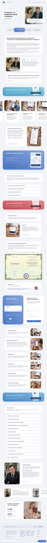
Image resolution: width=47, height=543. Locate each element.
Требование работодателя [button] (9, 159)
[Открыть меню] (43, 2)
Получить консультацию (36, 398)
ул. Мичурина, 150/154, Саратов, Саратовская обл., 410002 (11, 526)
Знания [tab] (32, 59)
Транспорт (29, 535)
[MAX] (37, 536)
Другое (23, 536)
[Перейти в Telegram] (39, 536)
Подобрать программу (35, 206)
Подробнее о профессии (23, 81)
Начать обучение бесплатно (42, 541)
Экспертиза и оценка (28, 532)
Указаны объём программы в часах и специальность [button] (12, 158)
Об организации (38, 530)
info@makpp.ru (35, 526)
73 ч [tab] (33, 154)
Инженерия (21, 535)
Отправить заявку (34, 321)
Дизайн (32, 535)
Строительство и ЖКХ (22, 532)
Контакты (38, 534)
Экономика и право (27, 533)
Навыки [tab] (35, 59)
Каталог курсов (29, 2)
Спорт (20, 536)
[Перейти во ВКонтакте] (40, 536)
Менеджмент (32, 533)
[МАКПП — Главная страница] (9, 2)
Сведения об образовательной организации (36, 2)
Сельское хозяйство (22, 533)
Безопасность (32, 532)
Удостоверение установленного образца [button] (11, 157)
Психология (25, 535)
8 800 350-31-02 (40, 526)
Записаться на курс (36, 165)
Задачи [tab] (28, 59)
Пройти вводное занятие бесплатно (12, 143)
